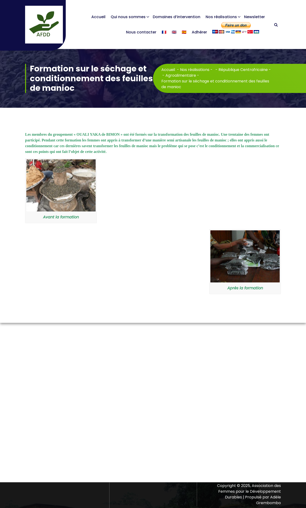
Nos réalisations (221, 17)
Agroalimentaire (180, 75)
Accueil (98, 17)
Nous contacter (141, 32)
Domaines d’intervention (176, 17)
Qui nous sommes (128, 17)
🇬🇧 (174, 32)
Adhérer (199, 32)
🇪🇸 (184, 32)
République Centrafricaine (243, 69)
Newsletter (254, 17)
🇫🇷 (164, 32)
